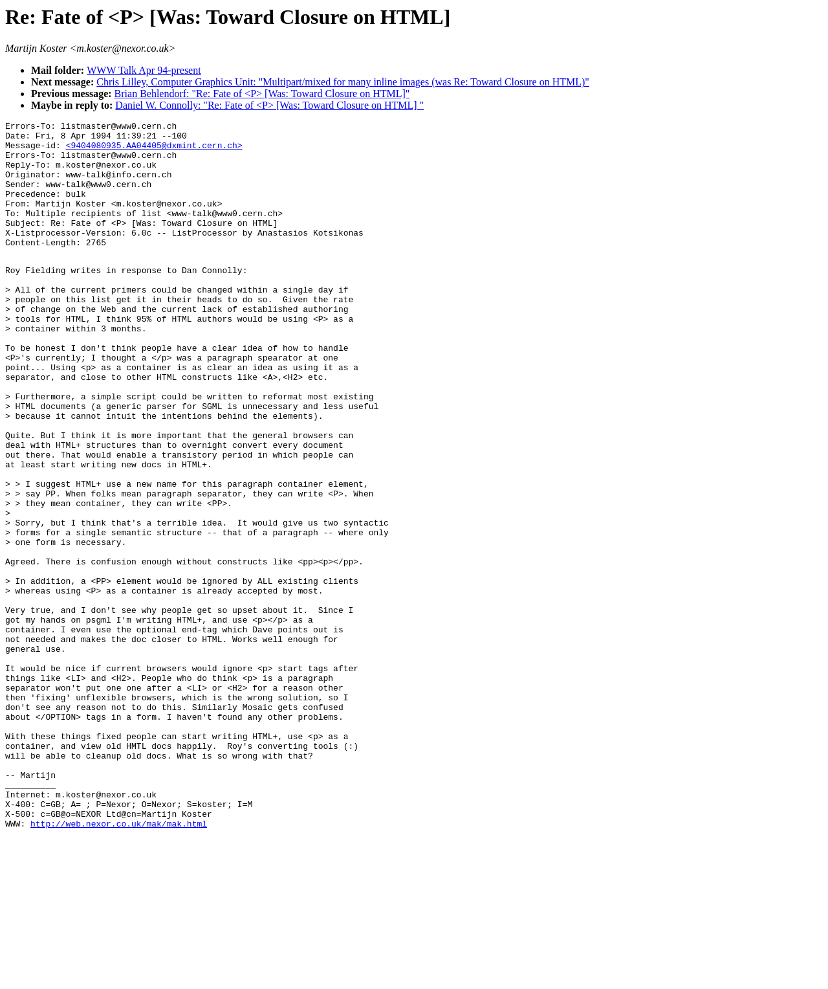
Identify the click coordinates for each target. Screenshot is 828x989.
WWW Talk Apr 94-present (144, 70)
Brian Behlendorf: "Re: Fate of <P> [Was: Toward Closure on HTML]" (262, 93)
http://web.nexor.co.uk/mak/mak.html (118, 963)
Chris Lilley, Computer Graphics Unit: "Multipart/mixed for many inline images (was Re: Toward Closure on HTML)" (342, 81)
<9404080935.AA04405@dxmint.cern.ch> (154, 151)
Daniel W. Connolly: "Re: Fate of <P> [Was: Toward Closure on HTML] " (269, 105)
